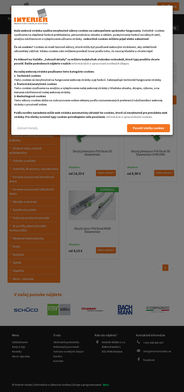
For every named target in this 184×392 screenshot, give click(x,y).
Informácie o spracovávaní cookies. (129, 117)
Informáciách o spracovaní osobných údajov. (100, 63)
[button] (27, 128)
